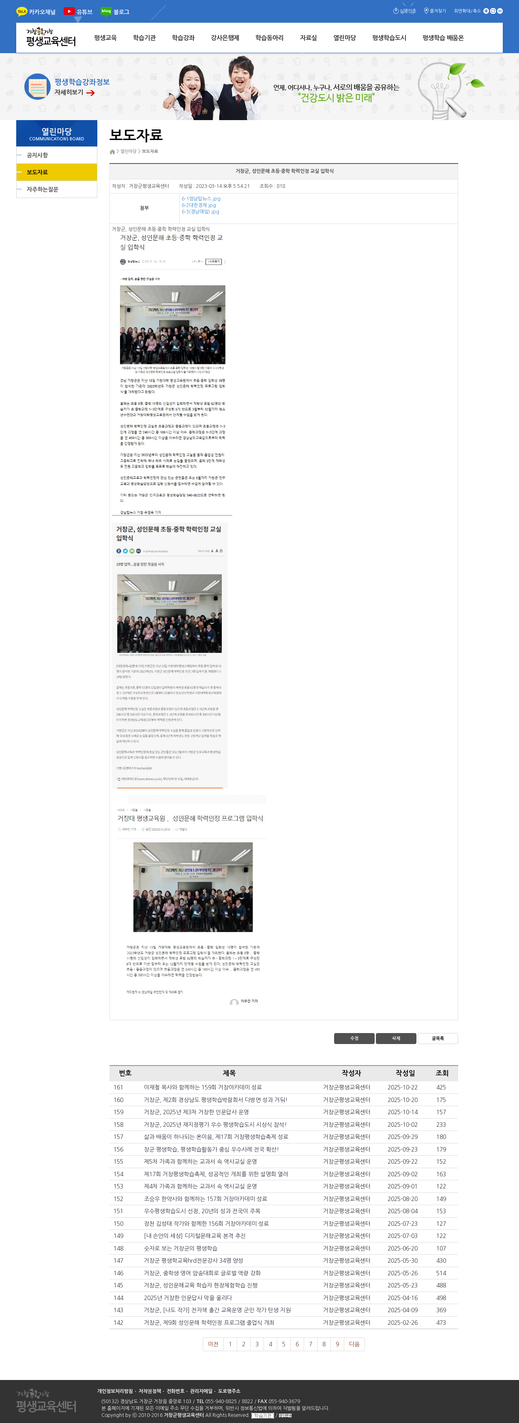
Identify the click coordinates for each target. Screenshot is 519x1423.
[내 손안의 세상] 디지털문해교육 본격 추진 (195, 1236)
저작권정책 (150, 1391)
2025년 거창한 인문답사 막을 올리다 (188, 1298)
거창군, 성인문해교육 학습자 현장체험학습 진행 (200, 1285)
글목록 (438, 1038)
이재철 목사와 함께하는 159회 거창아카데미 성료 (203, 1087)
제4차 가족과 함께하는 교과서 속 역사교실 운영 (200, 1186)
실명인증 (408, 11)
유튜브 (84, 12)
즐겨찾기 (438, 11)
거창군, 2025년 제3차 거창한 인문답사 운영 (196, 1112)
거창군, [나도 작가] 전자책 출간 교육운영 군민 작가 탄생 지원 (217, 1310)
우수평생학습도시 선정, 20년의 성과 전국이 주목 (202, 1211)
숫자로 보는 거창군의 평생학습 (180, 1248)
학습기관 (144, 38)
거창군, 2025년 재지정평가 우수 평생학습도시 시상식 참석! (215, 1125)
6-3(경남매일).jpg (200, 211)
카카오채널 (42, 12)
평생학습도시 (389, 38)
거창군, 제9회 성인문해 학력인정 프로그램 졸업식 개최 (209, 1323)
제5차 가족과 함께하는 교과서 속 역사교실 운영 (200, 1162)
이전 (213, 1344)
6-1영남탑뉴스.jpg (201, 198)
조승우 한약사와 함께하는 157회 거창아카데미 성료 (205, 1199)
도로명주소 (229, 1391)
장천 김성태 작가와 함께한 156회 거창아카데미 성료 (206, 1224)
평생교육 (105, 38)
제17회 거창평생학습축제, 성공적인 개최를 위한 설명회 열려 (216, 1174)
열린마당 (344, 38)
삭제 (396, 1038)
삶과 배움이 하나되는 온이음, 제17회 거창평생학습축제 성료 (216, 1137)
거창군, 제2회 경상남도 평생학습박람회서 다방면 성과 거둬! (215, 1100)
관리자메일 (201, 1391)
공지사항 (37, 155)
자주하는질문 (42, 189)
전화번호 (175, 1391)
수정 (354, 1038)
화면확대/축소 (467, 11)
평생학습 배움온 (443, 38)
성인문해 (285, 1415)
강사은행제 (225, 38)
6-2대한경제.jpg (199, 205)
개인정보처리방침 (115, 1391)
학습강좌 (183, 38)
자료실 (308, 38)
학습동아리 (269, 38)
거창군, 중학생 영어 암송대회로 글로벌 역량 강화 (202, 1273)
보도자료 (37, 172)
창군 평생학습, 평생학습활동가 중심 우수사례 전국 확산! (211, 1149)
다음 (354, 1344)
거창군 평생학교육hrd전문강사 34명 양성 (193, 1261)
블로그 (121, 12)
